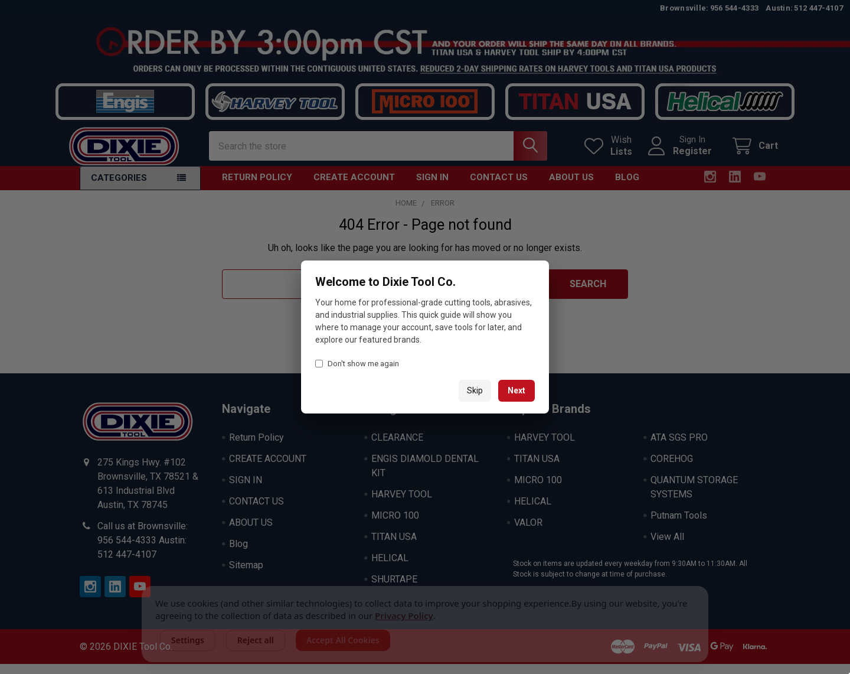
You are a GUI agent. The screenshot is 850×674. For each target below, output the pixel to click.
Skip (475, 390)
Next (516, 390)
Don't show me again (357, 363)
